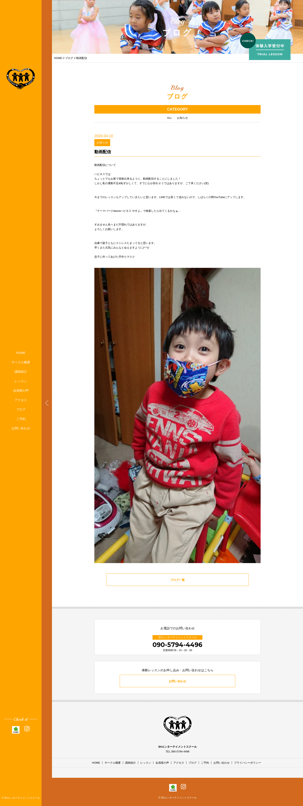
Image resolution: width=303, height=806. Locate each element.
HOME (21, 352)
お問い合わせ (20, 428)
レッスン (21, 381)
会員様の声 (21, 390)
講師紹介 (21, 371)
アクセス (21, 400)
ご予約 (21, 419)
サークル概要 (20, 362)
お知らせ (182, 117)
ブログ (21, 409)
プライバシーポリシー (247, 762)
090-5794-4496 (177, 645)
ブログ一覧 (177, 580)
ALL (169, 117)
